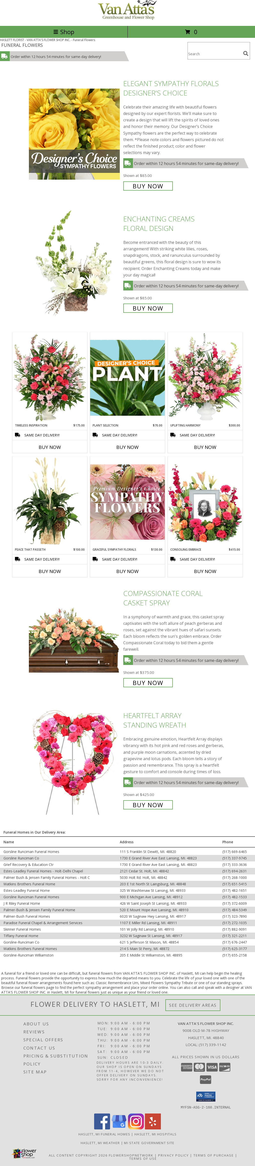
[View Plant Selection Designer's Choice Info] (127, 377)
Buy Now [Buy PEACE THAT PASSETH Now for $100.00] (50, 571)
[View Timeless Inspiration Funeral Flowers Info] (49, 377)
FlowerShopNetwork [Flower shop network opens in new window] (131, 1155)
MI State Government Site (149, 1142)
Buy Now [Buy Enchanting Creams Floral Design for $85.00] (148, 308)
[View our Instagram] (136, 1127)
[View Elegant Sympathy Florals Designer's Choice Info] (75, 134)
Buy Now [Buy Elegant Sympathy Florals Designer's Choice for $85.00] (148, 186)
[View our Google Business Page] (119, 1127)
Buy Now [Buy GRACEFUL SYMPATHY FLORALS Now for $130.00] (127, 571)
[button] (205, 1097)
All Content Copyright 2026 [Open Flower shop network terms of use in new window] (78, 1155)
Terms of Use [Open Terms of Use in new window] (143, 1158)
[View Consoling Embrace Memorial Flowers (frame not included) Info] (205, 502)
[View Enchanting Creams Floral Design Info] (75, 263)
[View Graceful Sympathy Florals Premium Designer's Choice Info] (127, 502)
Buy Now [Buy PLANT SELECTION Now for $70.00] (127, 447)
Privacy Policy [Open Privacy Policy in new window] (173, 1155)
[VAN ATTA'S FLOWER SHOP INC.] (127, 18)
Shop (63, 32)
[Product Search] (214, 54)
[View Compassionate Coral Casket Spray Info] (75, 637)
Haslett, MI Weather (100, 1142)
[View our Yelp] (153, 1127)
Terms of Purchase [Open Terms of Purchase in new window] (213, 1155)
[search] (246, 53)
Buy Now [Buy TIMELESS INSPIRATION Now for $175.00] (50, 447)
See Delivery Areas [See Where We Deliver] (193, 1005)
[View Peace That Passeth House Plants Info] (49, 502)
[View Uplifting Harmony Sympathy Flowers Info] (205, 377)
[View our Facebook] (102, 1127)
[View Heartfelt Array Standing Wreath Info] (75, 759)
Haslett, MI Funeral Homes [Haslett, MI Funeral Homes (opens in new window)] (104, 1134)
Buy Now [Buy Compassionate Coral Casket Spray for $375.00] (148, 683)
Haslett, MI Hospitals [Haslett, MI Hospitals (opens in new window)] (155, 1134)
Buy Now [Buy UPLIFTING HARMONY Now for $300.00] (205, 447)
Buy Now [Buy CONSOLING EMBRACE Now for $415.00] (205, 571)
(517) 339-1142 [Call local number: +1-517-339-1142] (212, 1044)
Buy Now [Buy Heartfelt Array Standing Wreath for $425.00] (148, 805)
